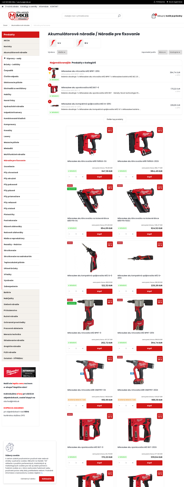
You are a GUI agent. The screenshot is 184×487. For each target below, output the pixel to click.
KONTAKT (54, 6)
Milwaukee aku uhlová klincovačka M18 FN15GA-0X (130, 337)
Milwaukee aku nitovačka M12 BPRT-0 (131, 219)
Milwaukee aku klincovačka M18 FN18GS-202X (96, 162)
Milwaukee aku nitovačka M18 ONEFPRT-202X (97, 276)
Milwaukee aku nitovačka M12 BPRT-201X (164, 219)
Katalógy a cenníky (28, 6)
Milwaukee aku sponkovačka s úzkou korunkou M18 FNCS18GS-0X (64, 339)
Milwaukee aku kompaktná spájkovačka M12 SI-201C (96, 219)
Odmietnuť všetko (28, 479)
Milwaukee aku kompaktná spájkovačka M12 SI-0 (62, 219)
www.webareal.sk (101, 485)
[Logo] (18, 16)
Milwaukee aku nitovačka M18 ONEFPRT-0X (63, 276)
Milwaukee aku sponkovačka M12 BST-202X (164, 277)
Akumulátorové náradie (20, 25)
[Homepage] (2, 6)
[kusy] (55, 177)
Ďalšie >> (119, 367)
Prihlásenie (160, 2)
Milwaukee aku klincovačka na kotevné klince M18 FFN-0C (131, 162)
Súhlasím (46, 478)
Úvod (5, 25)
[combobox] (163, 52)
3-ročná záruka (12, 6)
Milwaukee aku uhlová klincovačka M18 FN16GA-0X (163, 337)
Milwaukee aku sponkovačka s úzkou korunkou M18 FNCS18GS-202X (98, 338)
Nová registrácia (175, 2)
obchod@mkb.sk (11, 401)
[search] (119, 16)
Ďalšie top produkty (115, 119)
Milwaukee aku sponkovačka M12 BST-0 (131, 277)
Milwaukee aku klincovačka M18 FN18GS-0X (62, 162)
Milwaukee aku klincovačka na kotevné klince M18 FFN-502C (165, 162)
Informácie (43, 6)
